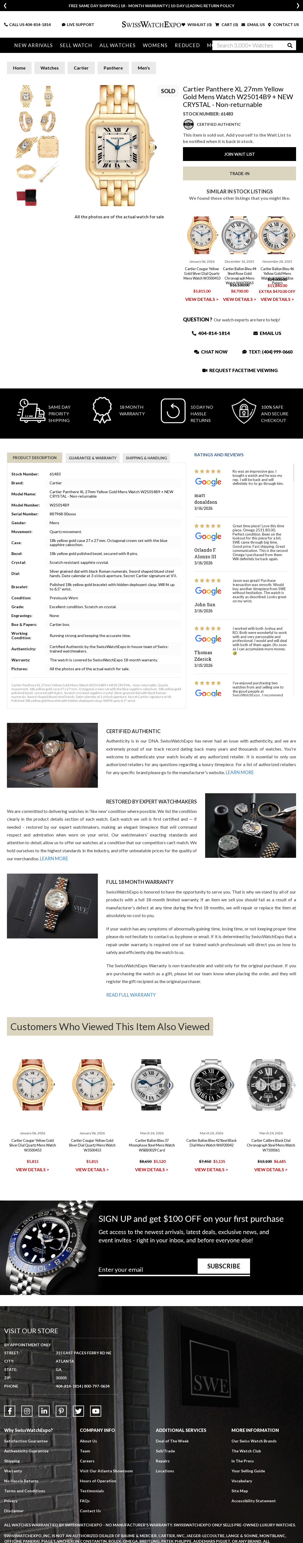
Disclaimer (14, 1510)
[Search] (254, 45)
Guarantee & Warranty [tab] (92, 458)
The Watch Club (246, 1450)
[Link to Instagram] (26, 1410)
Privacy (10, 1500)
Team (85, 1450)
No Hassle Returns (21, 1480)
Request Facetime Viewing (240, 370)
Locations (165, 1470)
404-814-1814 (38, 24)
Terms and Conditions (24, 1490)
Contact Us (90, 1510)
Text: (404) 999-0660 (267, 351)
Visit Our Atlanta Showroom (106, 1470)
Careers (87, 1460)
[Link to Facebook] (9, 1410)
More (206, 45)
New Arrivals (32, 45)
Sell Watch (73, 45)
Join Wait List (239, 154)
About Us (88, 1440)
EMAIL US (253, 24)
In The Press (242, 1460)
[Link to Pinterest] (61, 1410)
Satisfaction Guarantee (26, 1440)
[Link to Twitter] (78, 1410)
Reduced (180, 45)
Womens (149, 45)
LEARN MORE (240, 772)
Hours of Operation (98, 1480)
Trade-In (239, 173)
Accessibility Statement (253, 1500)
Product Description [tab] (35, 458)
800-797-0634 (97, 1385)
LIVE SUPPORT (78, 24)
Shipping (12, 1460)
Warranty (13, 1470)
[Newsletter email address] (174, 1271)
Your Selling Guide (248, 1470)
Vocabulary (241, 1480)
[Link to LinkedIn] (44, 1410)
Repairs (163, 1460)
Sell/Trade (165, 1450)
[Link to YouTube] (95, 1410)
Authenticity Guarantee (26, 1450)
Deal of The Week (172, 1440)
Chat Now (211, 351)
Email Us (267, 333)
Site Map (239, 1490)
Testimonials (92, 1490)
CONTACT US (283, 24)
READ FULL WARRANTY (130, 994)
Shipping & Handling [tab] (146, 458)
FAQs (85, 1500)
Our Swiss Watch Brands (254, 1440)
